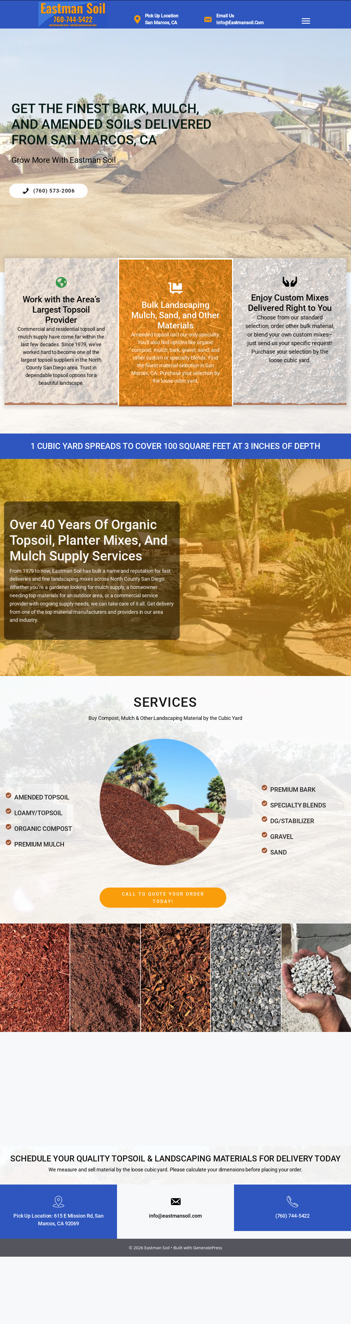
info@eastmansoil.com (175, 1216)
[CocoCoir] (105, 978)
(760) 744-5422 (292, 1216)
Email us (225, 16)
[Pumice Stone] (316, 978)
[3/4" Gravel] (246, 978)
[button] (163, 916)
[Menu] (305, 21)
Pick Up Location (161, 16)
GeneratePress (207, 1247)
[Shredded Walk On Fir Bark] (175, 978)
